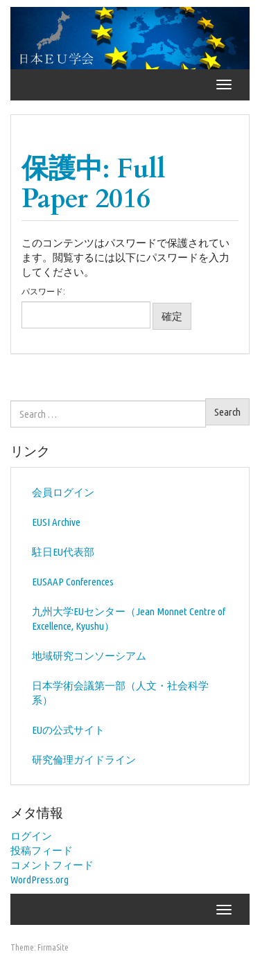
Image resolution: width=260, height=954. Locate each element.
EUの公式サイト (68, 730)
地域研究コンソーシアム (89, 656)
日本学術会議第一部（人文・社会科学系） (120, 693)
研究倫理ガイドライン (84, 760)
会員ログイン (63, 492)
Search (227, 412)
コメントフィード (52, 865)
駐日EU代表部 (63, 552)
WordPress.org (39, 879)
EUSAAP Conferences (73, 582)
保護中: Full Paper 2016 (93, 183)
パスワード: (85, 307)
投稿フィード (41, 850)
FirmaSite (53, 947)
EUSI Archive (56, 522)
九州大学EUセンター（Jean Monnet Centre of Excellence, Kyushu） (128, 619)
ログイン (31, 836)
